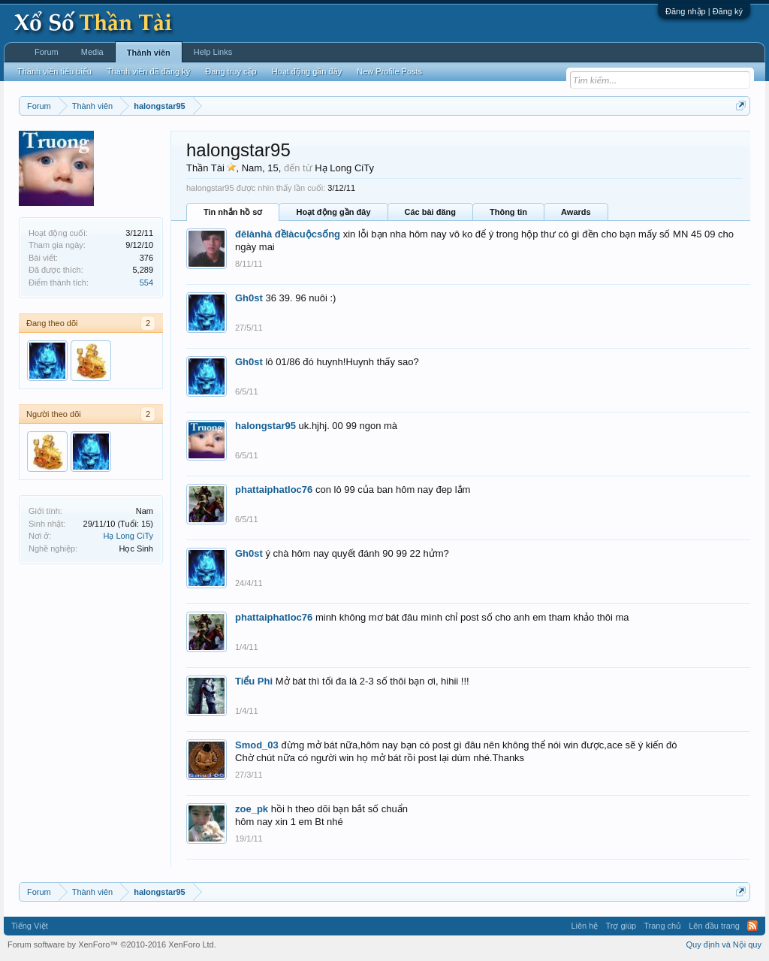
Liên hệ (584, 925)
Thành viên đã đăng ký (148, 71)
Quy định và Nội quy (724, 944)
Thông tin (508, 211)
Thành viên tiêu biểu (54, 71)
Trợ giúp (620, 925)
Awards (576, 211)
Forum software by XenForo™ (112, 944)
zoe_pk (251, 808)
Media (92, 51)
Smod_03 (257, 745)
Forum (47, 51)
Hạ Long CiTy (128, 535)
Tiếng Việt (29, 925)
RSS (752, 925)
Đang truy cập (230, 71)
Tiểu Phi (254, 681)
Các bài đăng (430, 211)
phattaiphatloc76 (273, 489)
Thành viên (148, 52)
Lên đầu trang (714, 925)
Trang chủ (662, 925)
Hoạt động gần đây (333, 211)
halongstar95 (265, 425)
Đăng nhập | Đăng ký (704, 11)
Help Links (213, 51)
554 (146, 282)
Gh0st (249, 298)
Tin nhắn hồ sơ (233, 211)
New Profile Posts (389, 71)
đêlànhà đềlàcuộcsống (287, 234)
